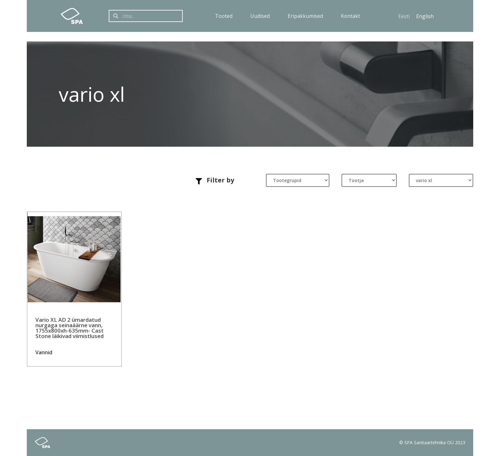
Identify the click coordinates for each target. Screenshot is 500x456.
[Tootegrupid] (297, 180)
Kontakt (350, 15)
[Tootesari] (441, 180)
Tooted (223, 15)
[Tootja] (369, 180)
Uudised (260, 15)
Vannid (43, 352)
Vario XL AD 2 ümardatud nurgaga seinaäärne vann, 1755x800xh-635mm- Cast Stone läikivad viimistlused (69, 328)
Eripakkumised (305, 15)
